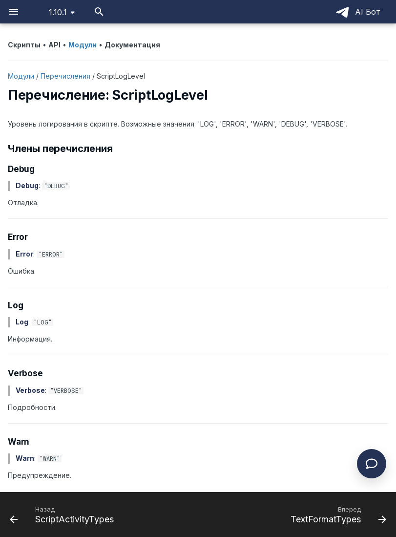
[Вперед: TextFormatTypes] (336, 514)
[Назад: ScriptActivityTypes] (63, 514)
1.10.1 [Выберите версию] (58, 12)
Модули (21, 76)
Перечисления (65, 76)
